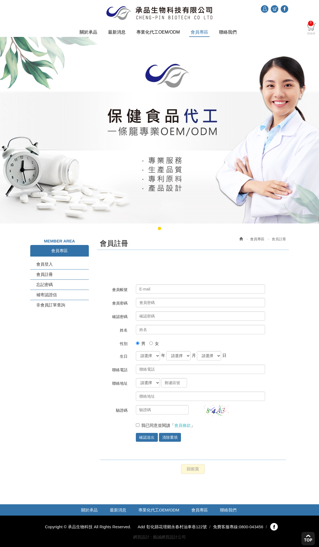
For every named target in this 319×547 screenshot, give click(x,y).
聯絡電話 (120, 370)
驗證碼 (122, 410)
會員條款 (182, 425)
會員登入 (44, 264)
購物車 (274, 9)
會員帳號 (120, 289)
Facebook (284, 8)
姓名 (124, 330)
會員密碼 (120, 303)
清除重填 (170, 437)
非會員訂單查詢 (50, 305)
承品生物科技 (159, 13)
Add (141, 526)
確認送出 (147, 437)
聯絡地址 (120, 383)
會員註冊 (44, 274)
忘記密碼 (44, 284)
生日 (124, 356)
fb (274, 526)
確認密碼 (120, 316)
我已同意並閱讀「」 (165, 425)
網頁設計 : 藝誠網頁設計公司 (159, 537)
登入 (264, 9)
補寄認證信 (46, 294)
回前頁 (193, 469)
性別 (124, 343)
